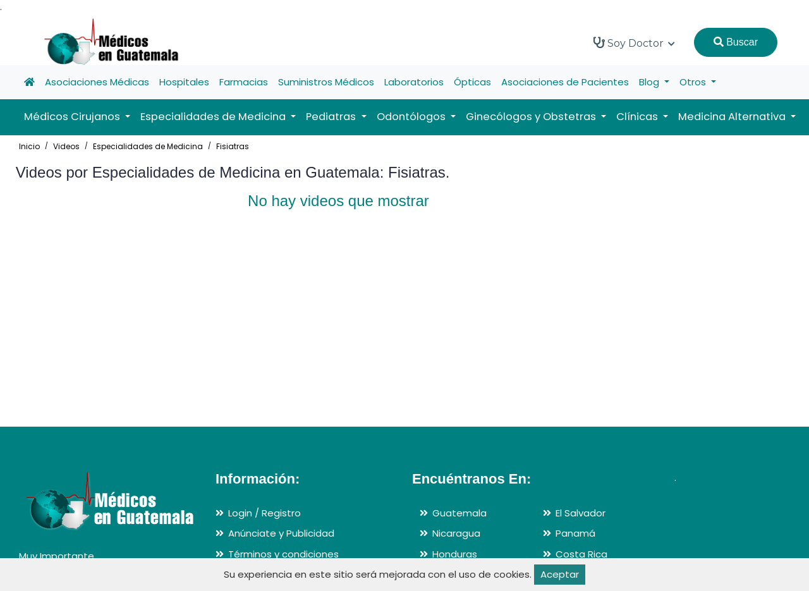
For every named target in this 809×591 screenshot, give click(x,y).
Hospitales (184, 81)
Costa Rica (581, 554)
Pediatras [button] (332, 116)
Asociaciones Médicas (97, 81)
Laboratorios (414, 81)
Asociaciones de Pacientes (565, 81)
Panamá (575, 533)
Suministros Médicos (326, 81)
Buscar (736, 42)
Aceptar (559, 574)
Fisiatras (232, 146)
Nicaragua (456, 533)
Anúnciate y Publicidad (281, 533)
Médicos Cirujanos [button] (73, 116)
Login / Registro (264, 513)
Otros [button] (694, 81)
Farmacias (243, 81)
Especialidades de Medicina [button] (214, 116)
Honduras (454, 554)
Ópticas (472, 81)
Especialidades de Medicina (148, 146)
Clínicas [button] (638, 116)
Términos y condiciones (283, 554)
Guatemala (459, 513)
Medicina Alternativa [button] (733, 116)
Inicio (29, 146)
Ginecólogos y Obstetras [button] (532, 116)
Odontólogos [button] (412, 116)
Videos (66, 146)
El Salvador (580, 513)
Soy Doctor (634, 43)
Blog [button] (650, 81)
